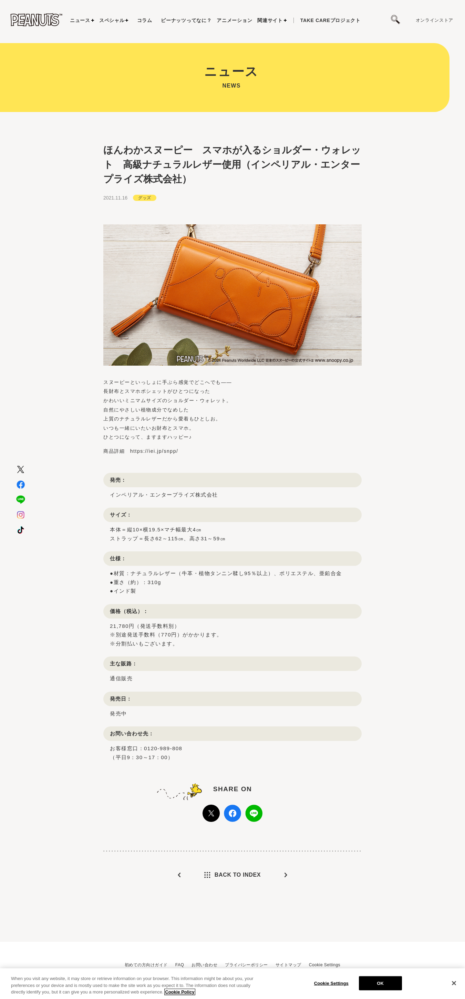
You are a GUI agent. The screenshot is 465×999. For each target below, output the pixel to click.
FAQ (179, 964)
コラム (144, 20)
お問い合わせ (204, 964)
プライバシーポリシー (246, 964)
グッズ (144, 197)
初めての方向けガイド (146, 964)
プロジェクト (330, 20)
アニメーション (234, 20)
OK (380, 983)
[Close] (454, 983)
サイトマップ (288, 964)
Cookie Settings (324, 964)
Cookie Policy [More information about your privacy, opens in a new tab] (179, 992)
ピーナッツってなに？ (186, 20)
